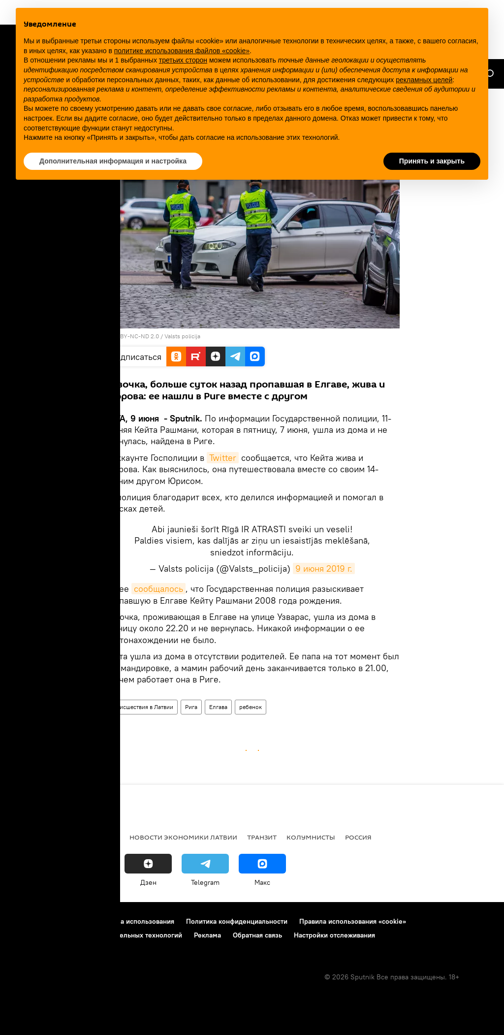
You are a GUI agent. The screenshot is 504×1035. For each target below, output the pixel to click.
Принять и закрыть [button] (432, 161)
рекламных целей (424, 80)
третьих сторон (183, 60)
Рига (191, 707)
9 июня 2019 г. (323, 568)
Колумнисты (310, 837)
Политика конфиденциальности (236, 921)
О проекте (26, 921)
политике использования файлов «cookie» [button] (182, 51)
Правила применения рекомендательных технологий (96, 935)
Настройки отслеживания (334, 935)
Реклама (207, 935)
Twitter (222, 457)
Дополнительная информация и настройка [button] (113, 161)
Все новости (33, 837)
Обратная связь (257, 935)
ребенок (250, 707)
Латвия (106, 837)
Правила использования (135, 921)
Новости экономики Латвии (183, 837)
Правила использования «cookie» (352, 921)
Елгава (218, 707)
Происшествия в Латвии (141, 707)
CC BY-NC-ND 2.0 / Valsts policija (155, 336)
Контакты (70, 921)
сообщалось (158, 588)
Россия (358, 837)
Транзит (262, 837)
